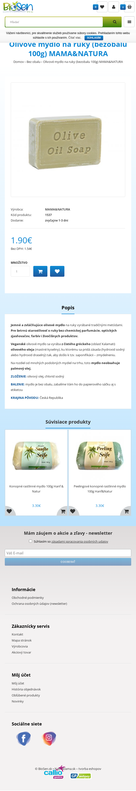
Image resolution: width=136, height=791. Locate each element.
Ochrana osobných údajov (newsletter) (39, 603)
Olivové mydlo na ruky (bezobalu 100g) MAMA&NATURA (83, 62)
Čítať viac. (74, 37)
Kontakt (17, 634)
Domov (18, 62)
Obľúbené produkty (26, 695)
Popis (68, 307)
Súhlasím (94, 37)
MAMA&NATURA (57, 209)
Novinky (18, 701)
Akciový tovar (21, 652)
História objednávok (26, 689)
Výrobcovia (20, 646)
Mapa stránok (22, 640)
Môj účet (18, 683)
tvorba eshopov (90, 769)
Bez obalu (33, 62)
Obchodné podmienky (28, 597)
